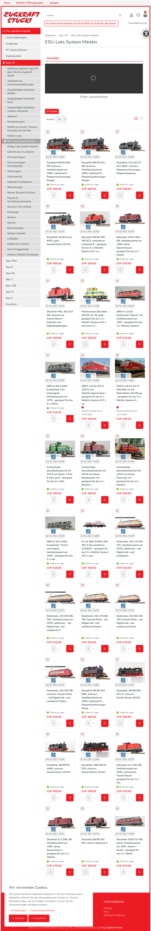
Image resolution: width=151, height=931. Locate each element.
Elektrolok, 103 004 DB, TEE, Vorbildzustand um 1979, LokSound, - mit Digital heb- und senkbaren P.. (60, 623)
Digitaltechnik (13, 56)
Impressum (34, 927)
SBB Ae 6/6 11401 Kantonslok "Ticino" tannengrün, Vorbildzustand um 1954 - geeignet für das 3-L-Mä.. (60, 550)
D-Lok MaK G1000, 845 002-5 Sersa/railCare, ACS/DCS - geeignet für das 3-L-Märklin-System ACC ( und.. (95, 548)
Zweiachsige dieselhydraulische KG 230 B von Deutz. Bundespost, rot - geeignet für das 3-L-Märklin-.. (94, 476)
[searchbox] (80, 15)
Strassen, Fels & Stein (19, 206)
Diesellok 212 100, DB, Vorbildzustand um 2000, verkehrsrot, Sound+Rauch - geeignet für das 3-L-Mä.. (129, 773)
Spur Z (9, 298)
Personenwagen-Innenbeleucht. (16, 164)
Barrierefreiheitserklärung (86, 927)
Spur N (9, 291)
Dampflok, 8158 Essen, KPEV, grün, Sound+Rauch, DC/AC (59, 241)
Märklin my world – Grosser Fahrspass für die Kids (22, 128)
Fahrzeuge (13, 212)
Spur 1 (9, 279)
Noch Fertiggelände (18, 249)
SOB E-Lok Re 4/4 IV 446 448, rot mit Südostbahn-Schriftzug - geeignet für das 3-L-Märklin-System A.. (129, 393)
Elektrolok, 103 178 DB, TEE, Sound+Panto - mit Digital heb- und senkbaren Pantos (95, 621)
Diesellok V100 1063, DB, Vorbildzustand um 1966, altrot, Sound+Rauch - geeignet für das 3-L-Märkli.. (129, 246)
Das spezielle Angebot (18, 31)
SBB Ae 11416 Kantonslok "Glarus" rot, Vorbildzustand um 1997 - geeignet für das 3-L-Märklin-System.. (129, 318)
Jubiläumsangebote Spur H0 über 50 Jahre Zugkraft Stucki (22, 72)
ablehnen (18, 918)
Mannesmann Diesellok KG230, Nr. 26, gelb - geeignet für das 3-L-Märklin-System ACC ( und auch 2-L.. (94, 318)
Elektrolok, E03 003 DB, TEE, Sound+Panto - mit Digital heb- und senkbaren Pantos (129, 621)
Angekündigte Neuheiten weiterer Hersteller (21, 109)
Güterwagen (14, 171)
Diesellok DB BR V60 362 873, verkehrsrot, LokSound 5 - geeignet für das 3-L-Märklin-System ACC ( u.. (94, 244)
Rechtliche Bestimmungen (53, 927)
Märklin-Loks (14, 135)
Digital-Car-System (18, 244)
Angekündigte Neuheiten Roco (21, 100)
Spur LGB (11, 285)
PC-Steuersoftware (16, 50)
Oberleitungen (15, 187)
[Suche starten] (120, 15)
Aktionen (12, 116)
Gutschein (11, 304)
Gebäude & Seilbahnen (19, 182)
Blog (106, 911)
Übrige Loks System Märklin (22, 146)
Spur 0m (10, 273)
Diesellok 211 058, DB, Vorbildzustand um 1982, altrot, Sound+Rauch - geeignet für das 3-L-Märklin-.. (59, 848)
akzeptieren (38, 918)
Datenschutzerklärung (41, 910)
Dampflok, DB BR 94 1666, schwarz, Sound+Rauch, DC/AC (59, 768)
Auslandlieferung (137, 23)
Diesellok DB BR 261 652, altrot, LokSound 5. (95, 841)
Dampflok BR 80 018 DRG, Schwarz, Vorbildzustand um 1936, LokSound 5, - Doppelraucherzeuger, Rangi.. (94, 699)
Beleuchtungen (15, 228)
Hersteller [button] (53, 58)
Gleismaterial (14, 176)
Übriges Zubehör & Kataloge (22, 254)
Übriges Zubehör (16, 233)
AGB (70, 927)
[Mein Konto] (131, 15)
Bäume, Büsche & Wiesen (21, 192)
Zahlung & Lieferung (114, 915)
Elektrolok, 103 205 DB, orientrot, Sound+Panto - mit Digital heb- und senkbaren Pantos (60, 696)
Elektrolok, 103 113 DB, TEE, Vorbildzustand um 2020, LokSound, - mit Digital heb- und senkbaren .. (129, 548)
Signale (11, 222)
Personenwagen (16, 157)
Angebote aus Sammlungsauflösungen (20, 82)
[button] (145, 16)
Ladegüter (13, 238)
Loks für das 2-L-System (20, 151)
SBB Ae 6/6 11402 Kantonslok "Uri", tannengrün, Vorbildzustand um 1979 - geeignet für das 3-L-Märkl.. (60, 394)
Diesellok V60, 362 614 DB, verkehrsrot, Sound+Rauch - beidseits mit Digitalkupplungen (60, 318)
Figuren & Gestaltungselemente (19, 199)
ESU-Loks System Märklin (71, 42)
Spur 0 (9, 267)
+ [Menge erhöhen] (58, 195)
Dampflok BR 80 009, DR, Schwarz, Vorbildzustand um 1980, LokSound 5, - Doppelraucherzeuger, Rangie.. (59, 171)
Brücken (11, 217)
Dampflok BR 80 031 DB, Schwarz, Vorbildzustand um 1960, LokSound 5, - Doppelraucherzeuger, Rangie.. (94, 171)
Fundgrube (12, 43)
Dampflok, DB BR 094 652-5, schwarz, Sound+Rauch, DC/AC (128, 694)
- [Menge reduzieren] (48, 195)
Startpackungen (15, 121)
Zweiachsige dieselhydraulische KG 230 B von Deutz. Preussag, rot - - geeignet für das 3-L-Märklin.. (128, 476)
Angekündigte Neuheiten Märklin (21, 91)
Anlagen (108, 908)
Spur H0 (10, 62)
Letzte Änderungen (16, 37)
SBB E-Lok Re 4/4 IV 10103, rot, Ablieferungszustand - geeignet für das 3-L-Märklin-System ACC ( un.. (94, 394)
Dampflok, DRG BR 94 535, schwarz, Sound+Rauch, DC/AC (94, 768)
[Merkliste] (138, 15)
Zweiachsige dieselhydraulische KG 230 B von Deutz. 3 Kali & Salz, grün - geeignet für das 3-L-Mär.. (59, 474)
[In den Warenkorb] (70, 195)
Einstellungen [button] (17, 910)
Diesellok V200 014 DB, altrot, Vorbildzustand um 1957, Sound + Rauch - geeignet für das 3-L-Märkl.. (129, 846)
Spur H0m (11, 260)
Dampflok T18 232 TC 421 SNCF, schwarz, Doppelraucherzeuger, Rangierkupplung (128, 168)
